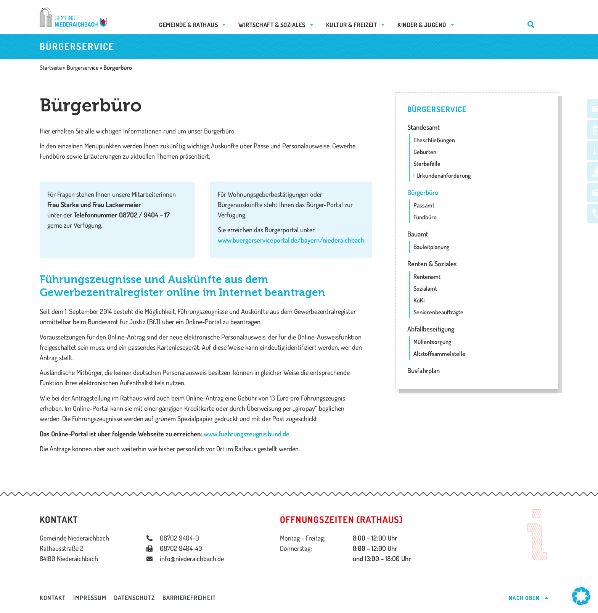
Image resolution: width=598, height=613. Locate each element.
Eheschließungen (434, 140)
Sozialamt (425, 288)
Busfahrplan (423, 370)
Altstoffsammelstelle (439, 353)
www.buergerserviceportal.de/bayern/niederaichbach (291, 240)
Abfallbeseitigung (430, 329)
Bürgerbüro (422, 192)
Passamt (423, 205)
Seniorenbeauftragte (438, 312)
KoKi (418, 300)
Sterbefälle (426, 163)
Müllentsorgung (432, 342)
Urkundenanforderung (442, 175)
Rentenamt (426, 276)
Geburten (424, 152)
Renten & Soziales (432, 263)
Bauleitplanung (431, 247)
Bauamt (417, 234)
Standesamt (423, 127)
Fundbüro (425, 217)
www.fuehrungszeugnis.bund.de (246, 434)
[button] (581, 596)
